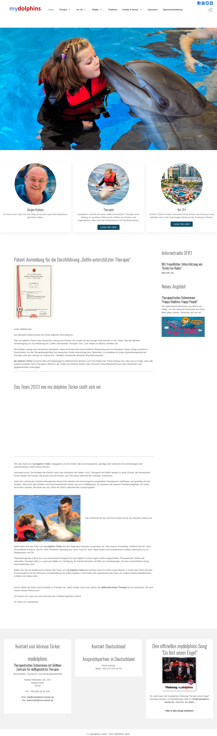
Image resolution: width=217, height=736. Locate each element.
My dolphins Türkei (23, 361)
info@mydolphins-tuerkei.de (40, 697)
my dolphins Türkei (41, 464)
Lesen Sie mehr (108, 227)
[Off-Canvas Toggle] (210, 9)
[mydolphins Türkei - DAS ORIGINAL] (23, 10)
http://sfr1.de (168, 273)
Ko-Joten (189, 702)
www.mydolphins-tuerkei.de (40, 700)
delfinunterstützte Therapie (114, 587)
